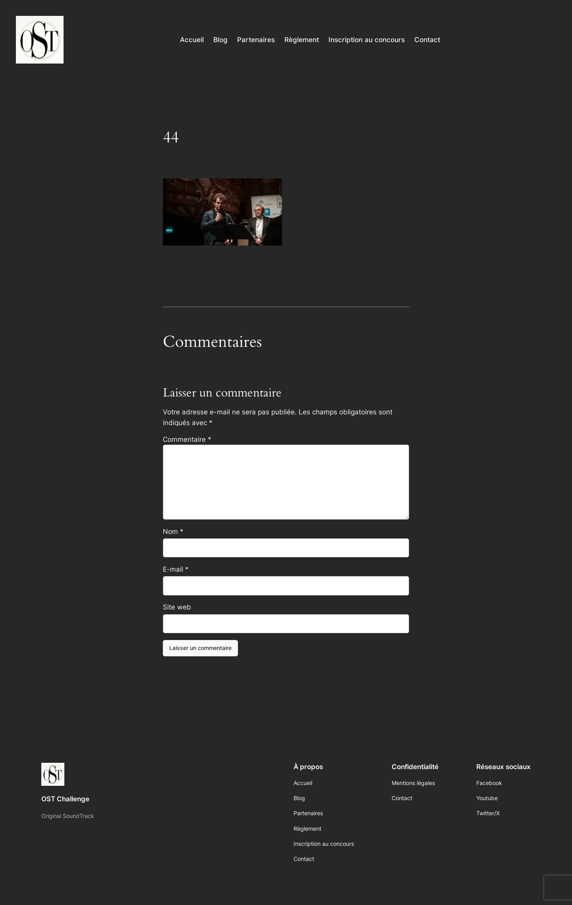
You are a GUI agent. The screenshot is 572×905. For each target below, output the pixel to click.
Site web (177, 607)
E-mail (176, 569)
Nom (173, 532)
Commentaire (187, 439)
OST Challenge (65, 799)
